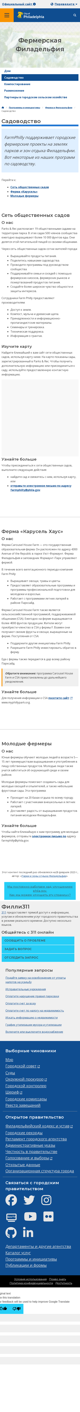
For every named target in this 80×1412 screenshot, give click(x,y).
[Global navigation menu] (7, 15)
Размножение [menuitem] (14, 90)
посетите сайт (58, 698)
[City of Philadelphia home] (31, 15)
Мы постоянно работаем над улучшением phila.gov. (40, 891)
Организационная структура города (39, 1170)
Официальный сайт (19, 4)
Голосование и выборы (27, 1157)
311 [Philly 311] (4, 912)
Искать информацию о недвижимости (31, 1017)
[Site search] (75, 15)
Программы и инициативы (24, 107)
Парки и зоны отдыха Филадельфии (44, 876)
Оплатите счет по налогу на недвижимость (34, 1010)
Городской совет (21, 1065)
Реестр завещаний (23, 1105)
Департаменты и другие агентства (38, 1246)
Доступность (63, 1283)
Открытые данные (22, 1164)
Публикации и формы (26, 1265)
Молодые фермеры (24, 196)
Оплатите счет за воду (20, 1003)
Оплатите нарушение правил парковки (32, 996)
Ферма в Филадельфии (58, 107)
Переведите (66, 4)
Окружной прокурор (24, 1079)
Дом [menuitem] (7, 71)
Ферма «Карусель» (24, 191)
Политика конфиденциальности (31, 1283)
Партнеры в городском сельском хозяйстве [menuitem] (35, 97)
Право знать (57, 1279)
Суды (10, 1072)
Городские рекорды (24, 1132)
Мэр (9, 1059)
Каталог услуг (18, 1252)
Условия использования (30, 1279)
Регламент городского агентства (36, 1138)
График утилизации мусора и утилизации (33, 1025)
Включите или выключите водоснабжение (34, 1032)
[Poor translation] (16, 1309)
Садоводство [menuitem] (14, 77)
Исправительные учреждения (25, 989)
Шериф (12, 1092)
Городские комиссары (26, 1098)
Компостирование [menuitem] (17, 84)
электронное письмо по (49, 836)
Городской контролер (25, 1085)
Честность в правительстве (31, 1151)
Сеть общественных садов (29, 187)
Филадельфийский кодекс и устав (37, 1125)
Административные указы (30, 1145)
